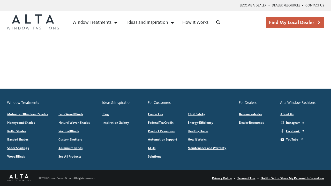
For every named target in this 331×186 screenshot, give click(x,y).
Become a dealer (252, 5)
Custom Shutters (70, 139)
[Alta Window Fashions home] (33, 22)
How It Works (195, 22)
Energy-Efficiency (200, 123)
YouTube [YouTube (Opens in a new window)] (291, 139)
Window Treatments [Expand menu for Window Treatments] (95, 22)
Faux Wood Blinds (70, 114)
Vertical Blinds (68, 131)
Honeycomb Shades (21, 123)
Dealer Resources (286, 5)
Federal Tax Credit (161, 123)
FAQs (151, 148)
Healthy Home (198, 131)
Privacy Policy (222, 178)
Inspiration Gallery (115, 123)
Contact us (314, 5)
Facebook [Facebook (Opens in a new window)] (292, 131)
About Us (287, 114)
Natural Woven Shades (74, 123)
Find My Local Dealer (295, 22)
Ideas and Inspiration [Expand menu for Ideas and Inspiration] (151, 22)
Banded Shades (17, 139)
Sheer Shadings (18, 148)
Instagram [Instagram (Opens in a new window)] (292, 123)
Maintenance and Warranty (207, 148)
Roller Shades (16, 131)
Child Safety (196, 114)
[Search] (218, 22)
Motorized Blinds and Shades (27, 114)
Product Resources (161, 131)
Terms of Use (246, 178)
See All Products (69, 156)
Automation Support (162, 139)
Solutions (154, 156)
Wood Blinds (16, 156)
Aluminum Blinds (70, 148)
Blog (105, 114)
